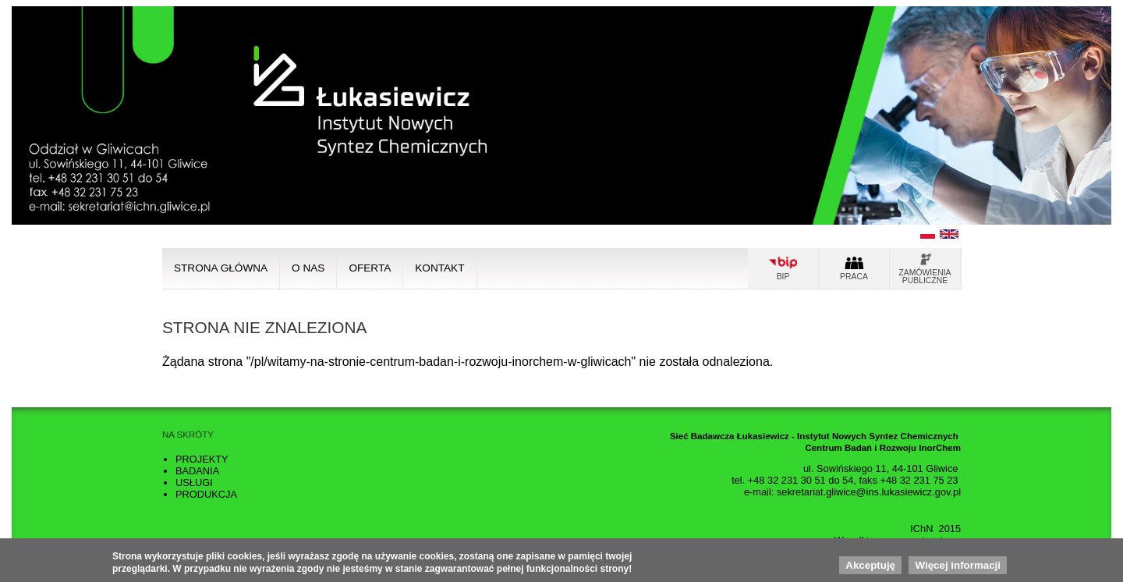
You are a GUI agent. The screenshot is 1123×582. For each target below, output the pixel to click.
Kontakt (439, 268)
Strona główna (220, 268)
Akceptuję (870, 567)
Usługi (194, 482)
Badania (197, 471)
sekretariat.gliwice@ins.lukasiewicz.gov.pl (869, 492)
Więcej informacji (958, 567)
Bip (783, 276)
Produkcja (206, 494)
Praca (854, 276)
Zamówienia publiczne (925, 276)
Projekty (201, 459)
